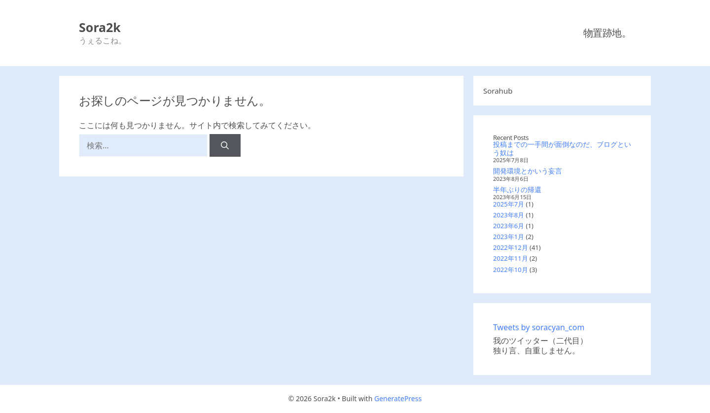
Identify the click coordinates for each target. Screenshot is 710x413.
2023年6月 (508, 225)
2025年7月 (508, 204)
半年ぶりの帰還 (517, 189)
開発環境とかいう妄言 (527, 170)
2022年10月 (510, 269)
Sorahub (497, 91)
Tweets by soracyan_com (538, 327)
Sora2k (100, 27)
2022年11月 (510, 258)
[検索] (225, 145)
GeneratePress (398, 398)
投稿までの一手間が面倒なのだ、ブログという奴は (562, 148)
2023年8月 (508, 214)
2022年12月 (510, 247)
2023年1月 (508, 236)
